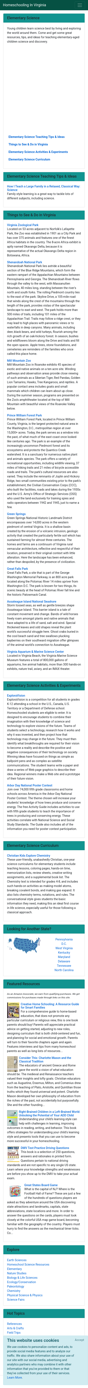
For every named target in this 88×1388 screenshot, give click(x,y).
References (14, 1324)
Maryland (64, 957)
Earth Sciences (17, 1260)
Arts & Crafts (15, 1328)
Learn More (14, 1377)
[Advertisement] (44, 89)
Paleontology (15, 1286)
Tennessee (64, 965)
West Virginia (64, 948)
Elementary (14, 1269)
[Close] (79, 1340)
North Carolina (64, 970)
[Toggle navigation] (80, 5)
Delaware (64, 961)
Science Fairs (16, 1299)
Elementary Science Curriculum (29, 159)
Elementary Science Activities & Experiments (38, 152)
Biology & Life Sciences (22, 1277)
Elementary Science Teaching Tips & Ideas (37, 137)
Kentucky (64, 952)
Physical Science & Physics (25, 1295)
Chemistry (13, 1291)
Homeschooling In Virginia (24, 5)
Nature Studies (17, 1273)
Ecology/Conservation (21, 1282)
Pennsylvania (64, 939)
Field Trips (14, 1332)
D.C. (64, 943)
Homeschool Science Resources (28, 1264)
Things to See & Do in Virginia (28, 144)
